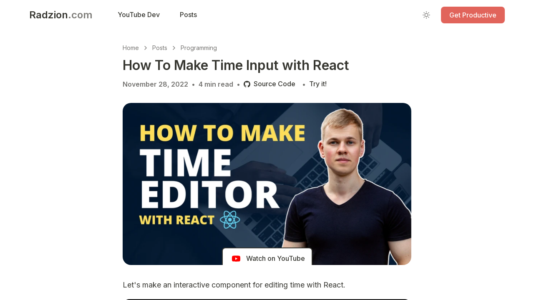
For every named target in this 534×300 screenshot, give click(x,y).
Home (131, 47)
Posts (159, 47)
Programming (199, 47)
